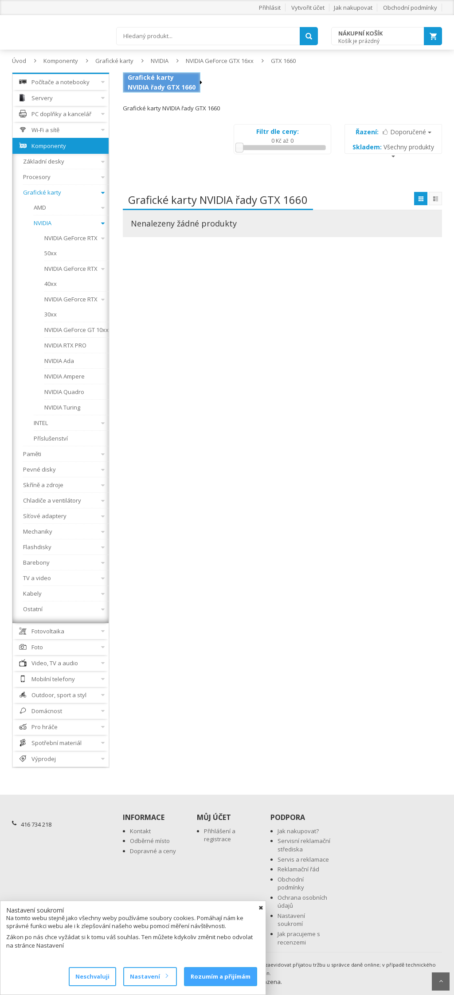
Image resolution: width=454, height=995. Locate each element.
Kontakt (140, 831)
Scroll (441, 981)
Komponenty (60, 61)
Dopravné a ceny (153, 851)
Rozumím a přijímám (220, 976)
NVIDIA (159, 61)
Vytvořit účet (308, 8)
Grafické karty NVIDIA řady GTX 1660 (162, 82)
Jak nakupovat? (298, 831)
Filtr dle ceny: (277, 131)
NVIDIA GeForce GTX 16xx (220, 61)
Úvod (19, 61)
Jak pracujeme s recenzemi (299, 938)
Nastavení (149, 976)
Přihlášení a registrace (219, 835)
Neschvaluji (92, 976)
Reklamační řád (298, 869)
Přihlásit (270, 8)
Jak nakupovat (353, 8)
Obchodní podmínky (410, 8)
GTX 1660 (283, 61)
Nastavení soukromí (291, 920)
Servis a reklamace (303, 859)
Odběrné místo (150, 841)
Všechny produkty (393, 150)
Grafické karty (114, 61)
